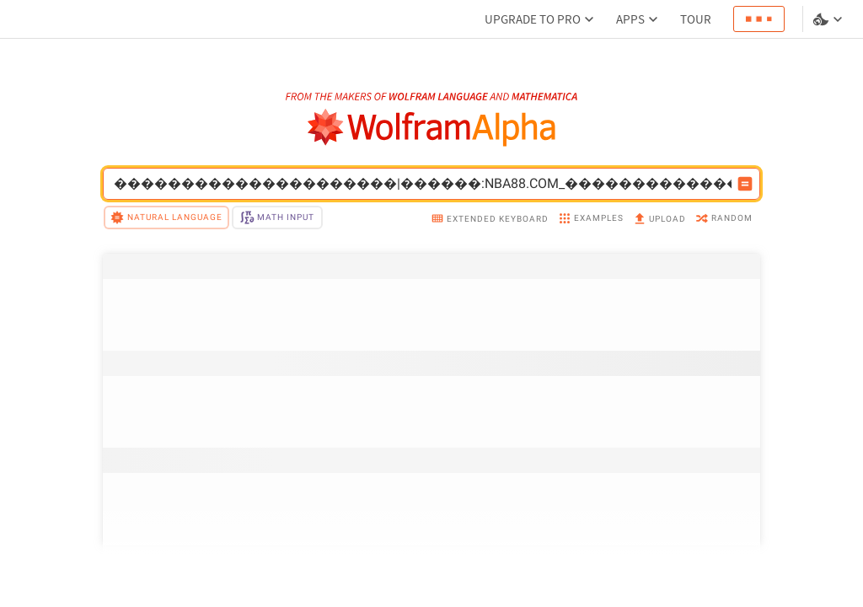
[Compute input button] (745, 183)
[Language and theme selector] (829, 19)
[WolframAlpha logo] (432, 128)
